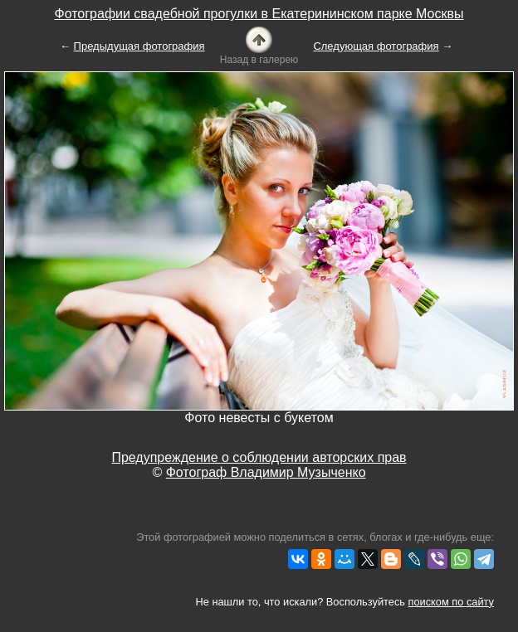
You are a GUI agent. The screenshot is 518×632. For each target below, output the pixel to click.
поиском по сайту (451, 602)
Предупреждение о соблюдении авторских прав (258, 457)
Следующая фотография (375, 46)
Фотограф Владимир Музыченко (266, 472)
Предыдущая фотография (139, 46)
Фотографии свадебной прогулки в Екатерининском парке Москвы (258, 14)
